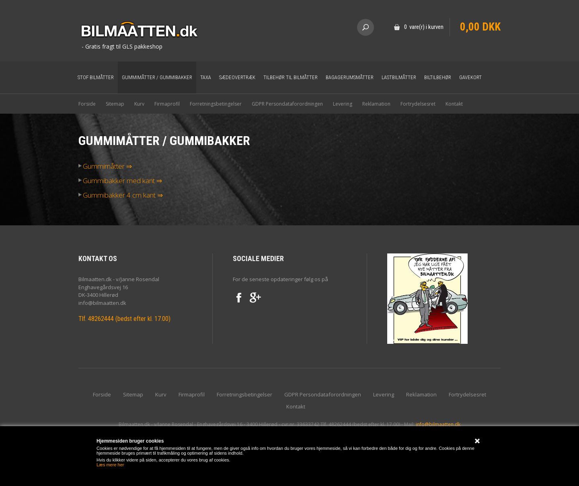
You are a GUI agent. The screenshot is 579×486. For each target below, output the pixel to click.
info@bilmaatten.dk (438, 424)
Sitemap (115, 103)
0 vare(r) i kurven (423, 27)
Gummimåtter (101, 166)
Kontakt (454, 103)
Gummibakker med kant (116, 180)
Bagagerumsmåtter (350, 77)
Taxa (205, 77)
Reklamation (376, 103)
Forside (87, 103)
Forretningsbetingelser (216, 103)
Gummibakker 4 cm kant (117, 195)
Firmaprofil (167, 103)
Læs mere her (110, 464)
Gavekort (470, 77)
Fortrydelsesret (417, 103)
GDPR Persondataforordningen (287, 103)
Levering (342, 103)
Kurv (139, 103)
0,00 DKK (480, 26)
